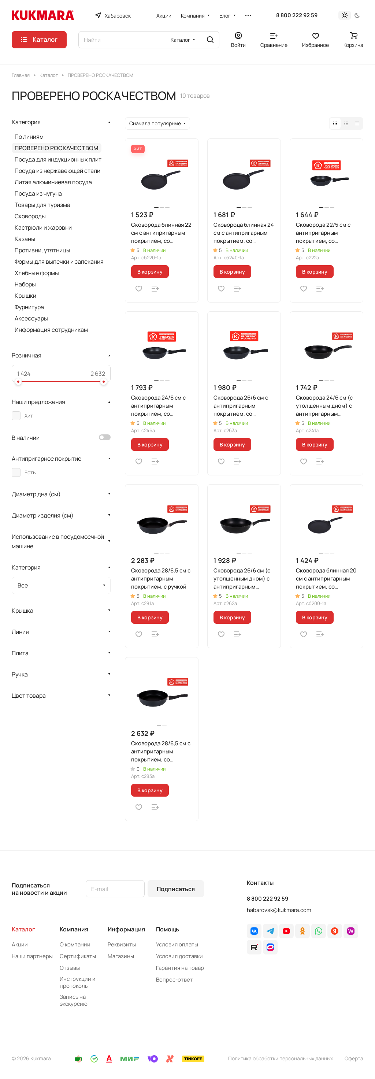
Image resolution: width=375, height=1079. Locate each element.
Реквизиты (122, 944)
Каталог (23, 929)
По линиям (29, 137)
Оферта (354, 1058)
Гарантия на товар (180, 968)
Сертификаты (78, 956)
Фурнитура (29, 307)
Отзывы (70, 968)
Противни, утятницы (42, 250)
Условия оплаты (177, 944)
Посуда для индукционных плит (58, 159)
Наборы (25, 284)
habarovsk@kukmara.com (279, 910)
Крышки (25, 296)
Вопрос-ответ (174, 979)
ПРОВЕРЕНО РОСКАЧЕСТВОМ (57, 148)
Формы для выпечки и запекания (59, 261)
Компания (74, 929)
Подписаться (176, 889)
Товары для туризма (42, 205)
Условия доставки (179, 956)
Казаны (25, 239)
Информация (126, 929)
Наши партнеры (32, 956)
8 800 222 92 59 (297, 15)
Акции (20, 944)
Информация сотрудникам (51, 330)
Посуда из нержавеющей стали (57, 171)
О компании (75, 944)
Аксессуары (31, 318)
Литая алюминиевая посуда (53, 182)
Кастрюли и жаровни (43, 227)
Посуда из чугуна (38, 193)
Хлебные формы (37, 273)
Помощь (167, 929)
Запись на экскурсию (74, 1000)
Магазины (121, 956)
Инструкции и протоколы (78, 982)
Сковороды (30, 216)
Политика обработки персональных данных (280, 1058)
